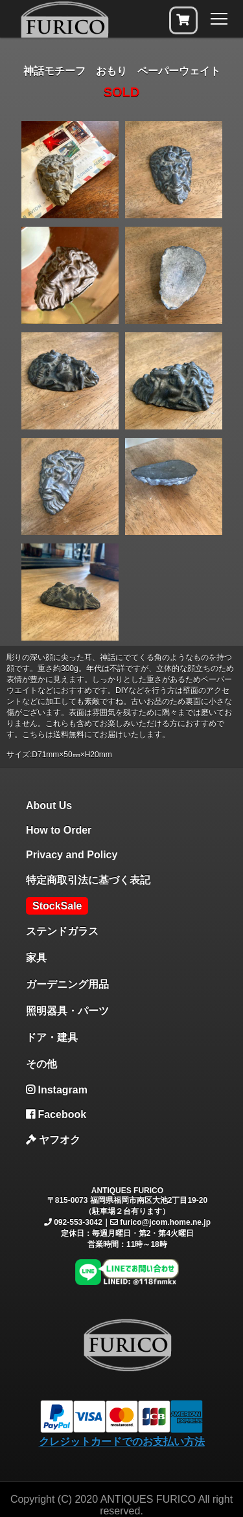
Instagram (56, 1089)
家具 (36, 957)
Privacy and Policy (71, 854)
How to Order (58, 830)
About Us (49, 805)
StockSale (57, 905)
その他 (41, 1063)
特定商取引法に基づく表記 (88, 879)
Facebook (56, 1114)
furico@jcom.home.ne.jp (165, 1222)
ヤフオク (53, 1139)
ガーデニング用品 (67, 984)
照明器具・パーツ (67, 1010)
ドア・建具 (52, 1037)
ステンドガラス (62, 931)
